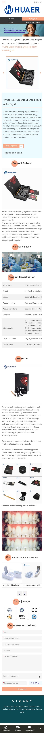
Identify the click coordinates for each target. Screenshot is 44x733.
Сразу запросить (14, 146)
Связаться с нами (33, 22)
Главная (11, 18)
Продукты (33, 18)
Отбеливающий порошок (27, 43)
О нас (11, 22)
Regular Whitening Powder (13, 585)
